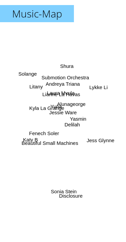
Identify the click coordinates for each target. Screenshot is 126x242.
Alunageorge (71, 104)
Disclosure (70, 196)
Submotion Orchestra (65, 77)
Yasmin (78, 118)
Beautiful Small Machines (50, 143)
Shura (67, 66)
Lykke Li (98, 87)
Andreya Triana (63, 84)
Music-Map (37, 14)
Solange (27, 73)
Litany (36, 87)
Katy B (30, 139)
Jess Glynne (100, 140)
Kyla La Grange (46, 108)
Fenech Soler (44, 133)
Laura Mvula (61, 93)
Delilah (72, 124)
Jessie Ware (63, 112)
